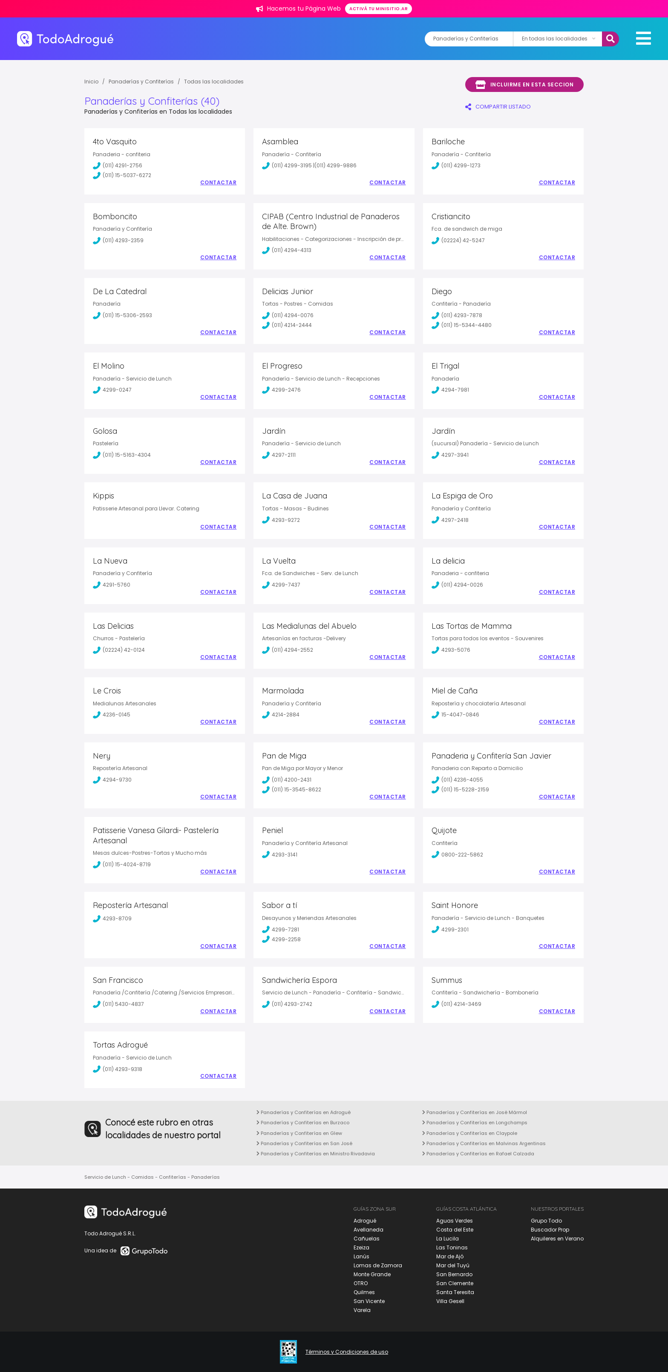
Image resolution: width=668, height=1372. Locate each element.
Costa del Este (454, 1229)
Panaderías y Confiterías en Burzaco (302, 1122)
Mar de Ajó (450, 1256)
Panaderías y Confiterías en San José (304, 1143)
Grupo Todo (546, 1220)
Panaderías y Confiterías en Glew (299, 1133)
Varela (362, 1310)
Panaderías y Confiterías (141, 81)
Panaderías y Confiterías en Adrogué (303, 1112)
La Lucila (447, 1238)
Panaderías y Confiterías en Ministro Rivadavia (315, 1153)
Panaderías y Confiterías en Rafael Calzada (478, 1153)
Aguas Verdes (454, 1220)
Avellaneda (368, 1229)
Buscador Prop (550, 1229)
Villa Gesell (450, 1301)
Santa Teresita (455, 1292)
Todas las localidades (214, 81)
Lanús (361, 1256)
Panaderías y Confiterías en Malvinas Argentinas (484, 1143)
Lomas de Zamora (378, 1265)
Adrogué (365, 1220)
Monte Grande (372, 1274)
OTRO (361, 1283)
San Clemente (454, 1283)
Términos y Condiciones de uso (346, 1352)
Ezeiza (361, 1247)
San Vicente (369, 1301)
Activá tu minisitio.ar (378, 9)
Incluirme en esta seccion (524, 84)
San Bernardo (454, 1274)
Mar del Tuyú (452, 1265)
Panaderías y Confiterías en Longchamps (474, 1122)
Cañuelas (367, 1238)
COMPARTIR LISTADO (498, 107)
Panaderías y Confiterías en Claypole (469, 1133)
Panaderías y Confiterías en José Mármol (474, 1112)
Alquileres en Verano (557, 1238)
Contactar (218, 182)
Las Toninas (452, 1247)
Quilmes (364, 1292)
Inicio (91, 81)
